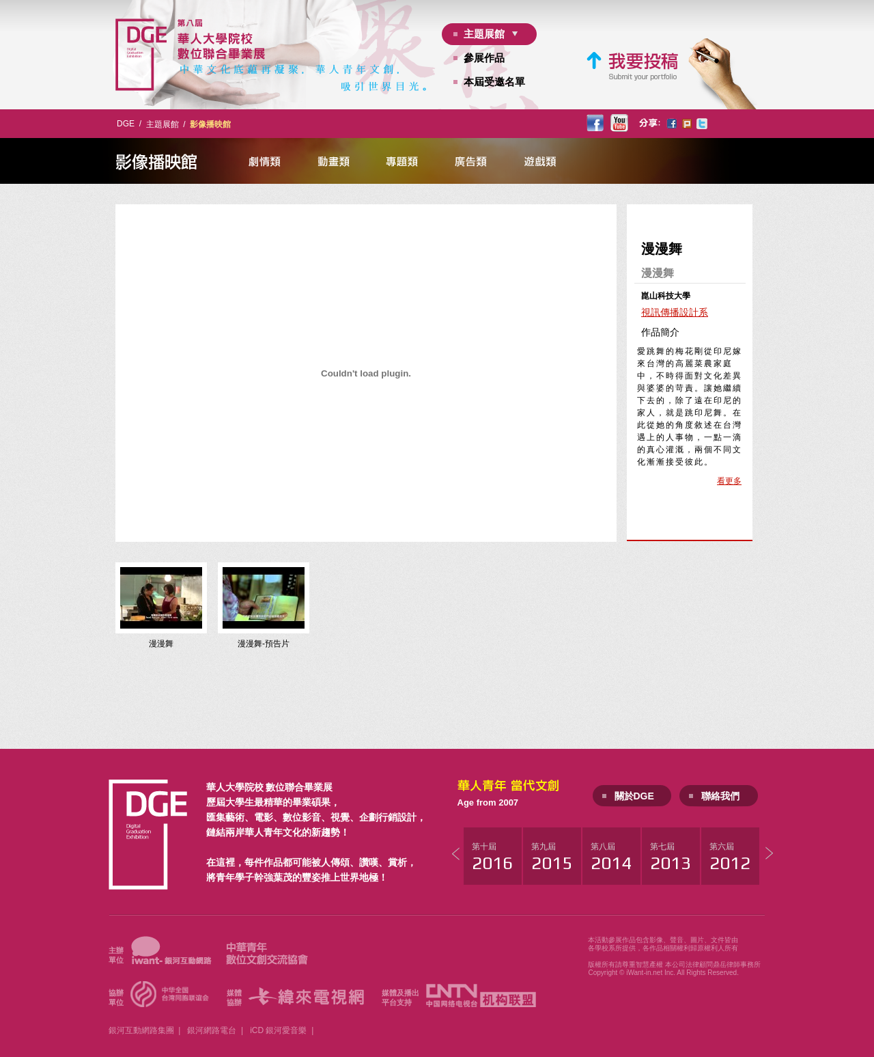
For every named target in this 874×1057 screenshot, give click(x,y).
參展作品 (484, 58)
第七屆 (670, 857)
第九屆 (551, 857)
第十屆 (492, 857)
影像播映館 (210, 124)
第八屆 (611, 857)
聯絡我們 (720, 796)
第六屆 (729, 857)
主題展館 (484, 34)
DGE (126, 123)
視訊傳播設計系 (674, 312)
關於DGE (634, 796)
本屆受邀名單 (494, 81)
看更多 (729, 481)
